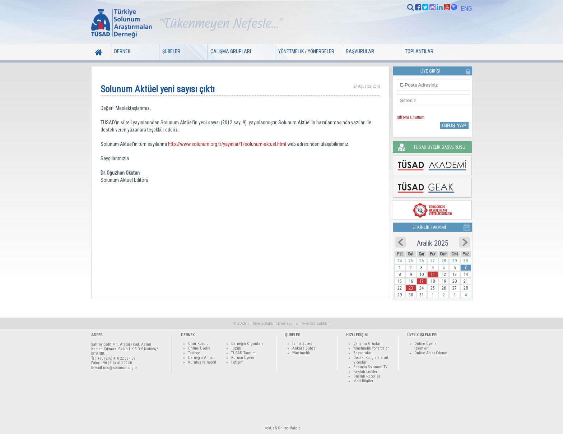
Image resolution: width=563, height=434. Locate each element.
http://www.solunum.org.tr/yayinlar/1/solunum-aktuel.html (227, 144)
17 (421, 281)
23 (411, 288)
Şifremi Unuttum (410, 117)
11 (433, 274)
